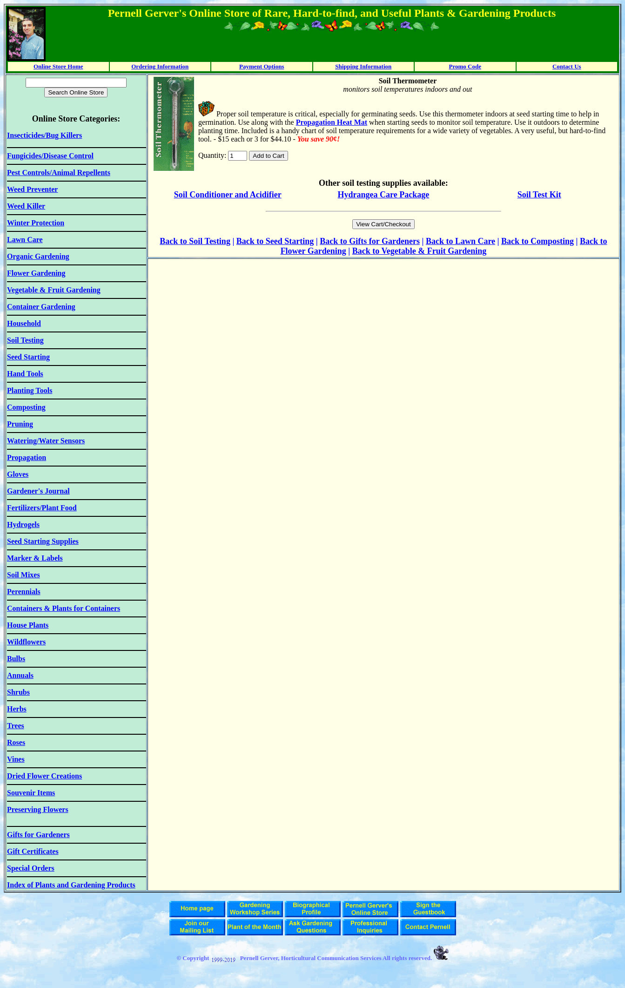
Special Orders (30, 868)
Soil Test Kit (539, 194)
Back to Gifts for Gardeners (370, 241)
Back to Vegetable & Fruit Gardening (419, 251)
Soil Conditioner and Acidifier (228, 194)
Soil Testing (209, 241)
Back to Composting (537, 241)
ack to (177, 241)
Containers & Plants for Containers (63, 608)
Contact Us (566, 66)
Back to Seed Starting (275, 241)
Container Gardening (41, 307)
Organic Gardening (38, 256)
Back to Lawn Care (460, 241)
